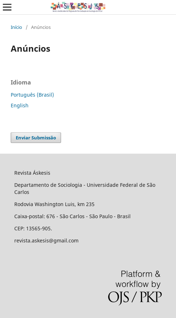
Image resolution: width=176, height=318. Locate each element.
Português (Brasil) (32, 94)
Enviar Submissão (36, 137)
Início (16, 27)
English (20, 105)
